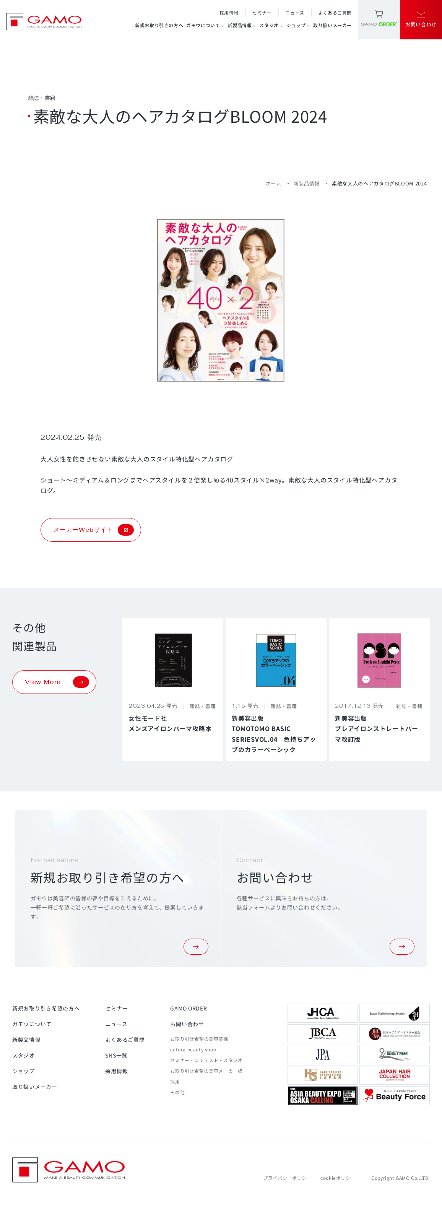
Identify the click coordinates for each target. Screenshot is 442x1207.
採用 (175, 1081)
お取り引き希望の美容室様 (199, 1038)
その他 (177, 1092)
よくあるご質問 (335, 12)
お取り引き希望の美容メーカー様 (206, 1070)
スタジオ (271, 25)
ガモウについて (205, 25)
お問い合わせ (187, 1024)
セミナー (261, 12)
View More (57, 682)
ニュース (294, 12)
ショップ (298, 25)
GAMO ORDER (188, 1008)
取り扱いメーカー (332, 25)
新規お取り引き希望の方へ (46, 1008)
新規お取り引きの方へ (159, 25)
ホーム (273, 183)
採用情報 (229, 12)
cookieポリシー (337, 1178)
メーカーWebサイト (93, 530)
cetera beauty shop (193, 1049)
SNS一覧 (116, 1055)
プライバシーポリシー (287, 1178)
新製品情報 (241, 25)
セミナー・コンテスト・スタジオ (206, 1060)
